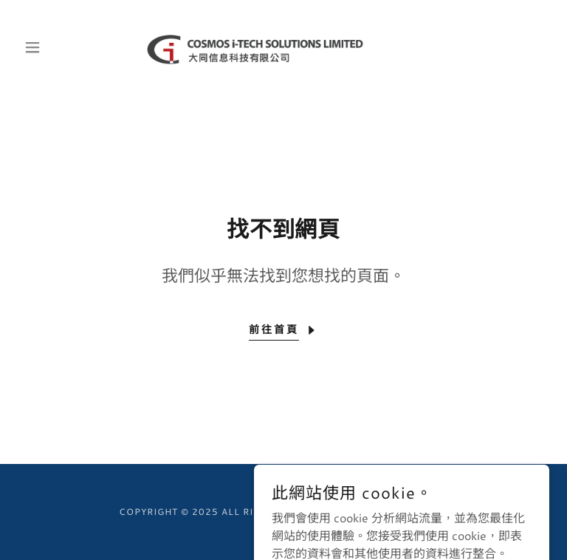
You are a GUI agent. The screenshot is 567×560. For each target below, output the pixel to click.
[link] (283, 47)
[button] (57, 47)
